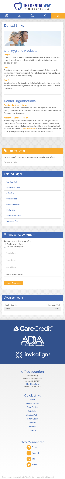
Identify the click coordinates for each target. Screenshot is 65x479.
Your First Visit (11, 182)
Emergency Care (12, 221)
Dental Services (32, 407)
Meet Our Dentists (32, 403)
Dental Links (10, 210)
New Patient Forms (13, 188)
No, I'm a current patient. (15, 247)
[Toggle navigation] (58, 16)
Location (32, 423)
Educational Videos (32, 415)
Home (32, 399)
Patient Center (32, 419)
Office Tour (10, 193)
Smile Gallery (32, 411)
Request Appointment (13, 283)
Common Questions (13, 204)
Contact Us (33, 430)
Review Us (32, 427)
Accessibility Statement (45, 477)
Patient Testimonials (13, 216)
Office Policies (11, 199)
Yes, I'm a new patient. (15, 244)
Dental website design (10, 477)
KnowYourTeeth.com (28, 129)
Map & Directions (32, 384)
